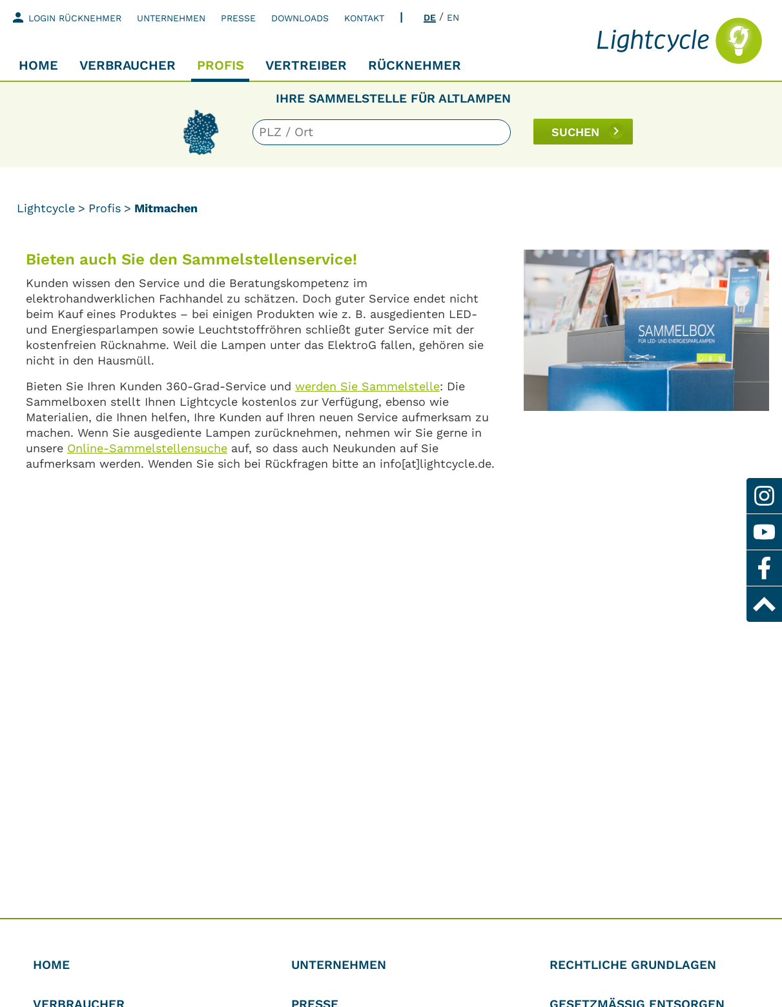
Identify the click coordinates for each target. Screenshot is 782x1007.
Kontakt (364, 18)
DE (430, 17)
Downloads (300, 18)
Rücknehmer (414, 65)
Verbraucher (127, 65)
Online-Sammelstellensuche (147, 448)
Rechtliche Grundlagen (633, 964)
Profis (220, 65)
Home (38, 65)
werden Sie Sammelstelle (367, 386)
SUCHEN (575, 132)
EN (453, 17)
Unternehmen (171, 18)
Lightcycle (46, 208)
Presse (238, 18)
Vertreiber (306, 65)
